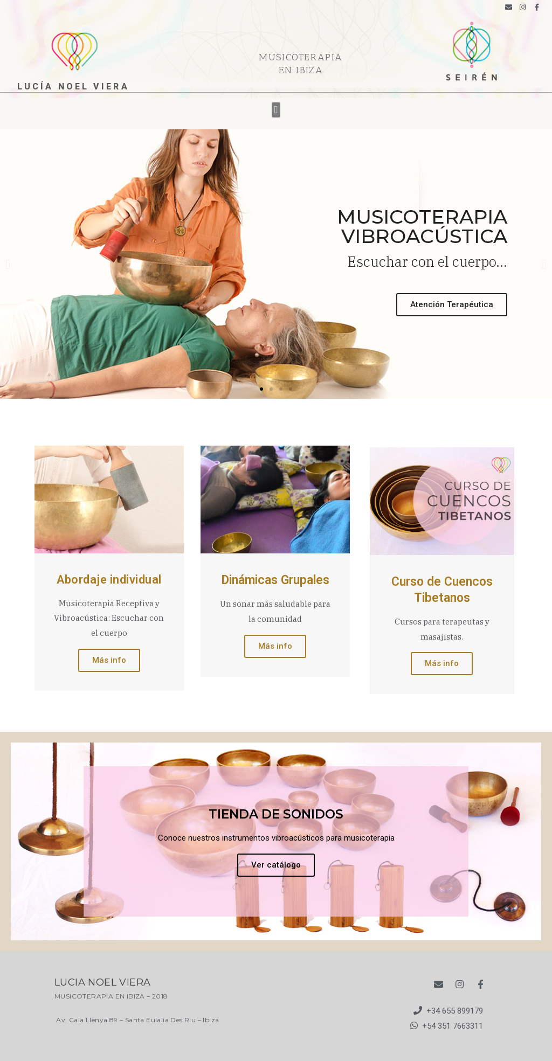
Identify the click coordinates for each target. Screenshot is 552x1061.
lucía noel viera (73, 86)
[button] (276, 110)
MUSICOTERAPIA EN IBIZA (301, 63)
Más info (109, 660)
